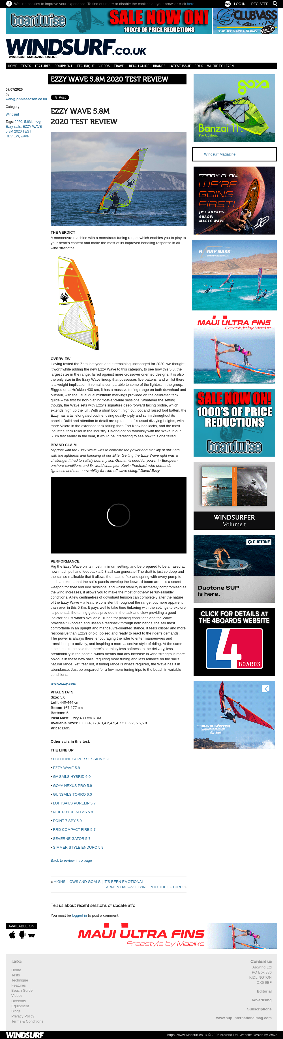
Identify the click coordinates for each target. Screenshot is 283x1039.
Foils (199, 66)
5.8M (28, 122)
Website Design (251, 1035)
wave (25, 136)
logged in (79, 915)
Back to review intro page (71, 860)
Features (43, 66)
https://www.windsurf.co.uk (187, 1035)
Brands (159, 66)
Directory (18, 1001)
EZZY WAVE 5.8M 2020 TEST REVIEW (109, 79)
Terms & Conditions (27, 1021)
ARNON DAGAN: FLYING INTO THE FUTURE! (144, 887)
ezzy (37, 122)
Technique (86, 66)
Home (12, 66)
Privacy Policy (22, 1016)
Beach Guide (139, 66)
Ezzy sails (13, 127)
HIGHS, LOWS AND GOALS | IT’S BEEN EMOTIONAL (99, 882)
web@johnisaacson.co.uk (26, 99)
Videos (104, 66)
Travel (119, 66)
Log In (240, 4)
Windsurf (12, 114)
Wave (273, 1035)
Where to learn (220, 66)
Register (260, 4)
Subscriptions (259, 1009)
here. (191, 4)
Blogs (16, 1011)
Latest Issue (180, 66)
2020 (18, 122)
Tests (26, 66)
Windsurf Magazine (219, 154)
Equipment (64, 66)
